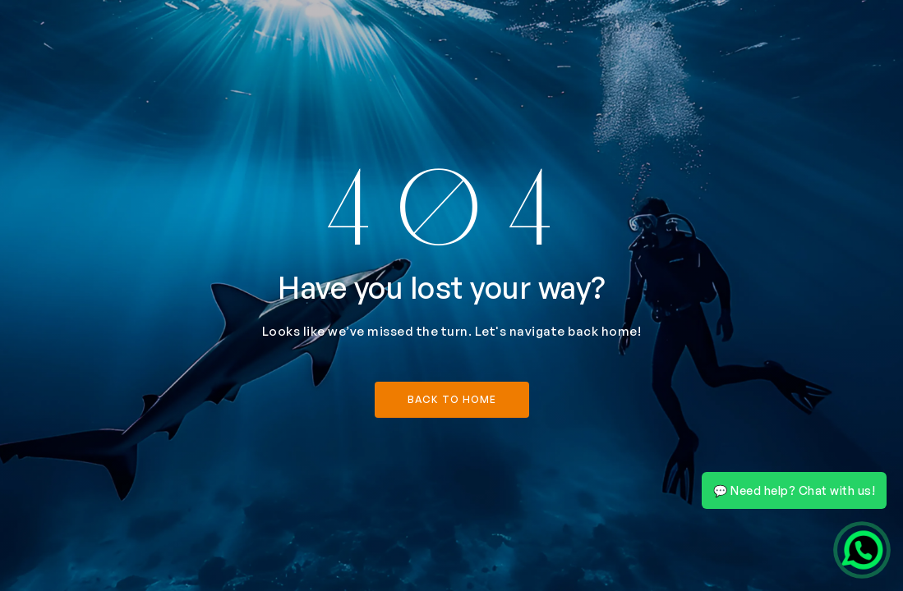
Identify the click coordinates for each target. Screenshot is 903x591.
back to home (452, 399)
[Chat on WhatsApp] (862, 550)
